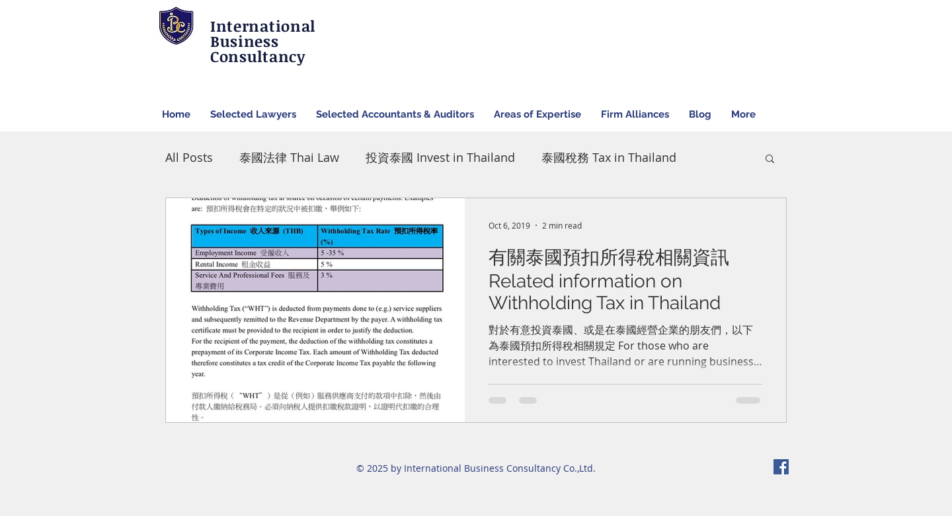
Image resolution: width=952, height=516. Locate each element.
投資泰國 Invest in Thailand (440, 157)
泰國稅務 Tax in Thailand (608, 157)
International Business (262, 33)
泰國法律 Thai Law (289, 157)
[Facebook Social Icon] (781, 466)
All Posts (189, 157)
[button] (770, 159)
